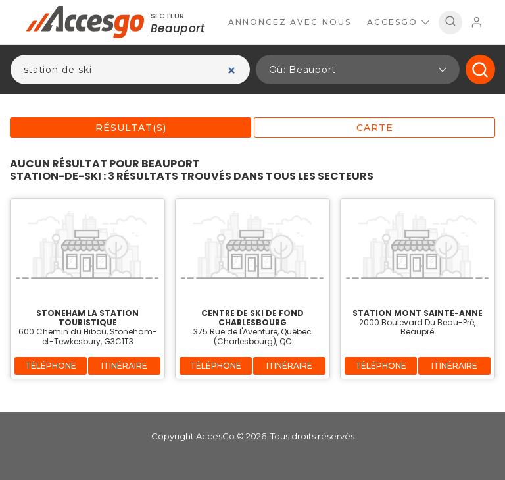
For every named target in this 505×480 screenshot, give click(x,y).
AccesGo (398, 22)
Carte (374, 128)
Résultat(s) (130, 128)
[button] (358, 69)
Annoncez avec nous (289, 22)
